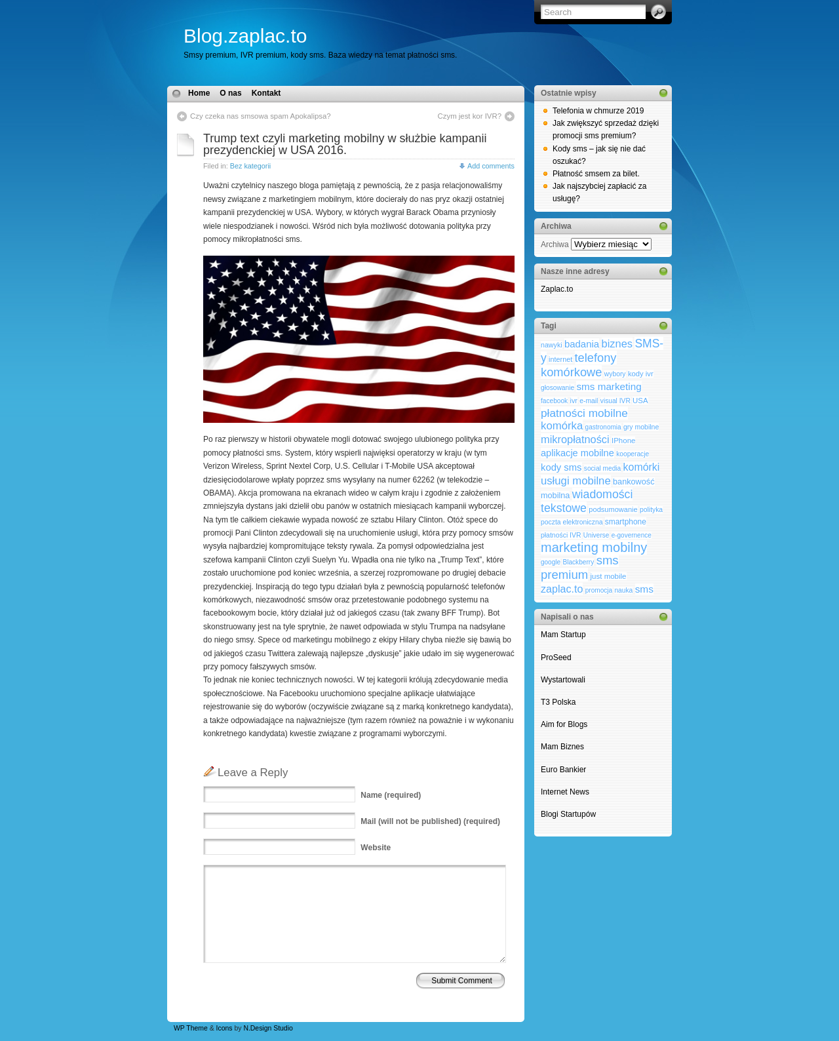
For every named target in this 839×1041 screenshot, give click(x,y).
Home (199, 93)
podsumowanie (613, 509)
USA (640, 400)
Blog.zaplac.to (245, 36)
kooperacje (632, 454)
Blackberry (578, 562)
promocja (598, 590)
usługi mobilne (576, 481)
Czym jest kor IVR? (469, 116)
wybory (615, 374)
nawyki (551, 345)
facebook (554, 400)
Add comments (491, 166)
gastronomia (603, 427)
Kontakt (266, 93)
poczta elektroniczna (571, 522)
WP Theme (191, 1028)
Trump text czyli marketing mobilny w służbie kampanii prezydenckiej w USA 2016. (344, 144)
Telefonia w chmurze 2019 (598, 110)
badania (581, 343)
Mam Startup (563, 634)
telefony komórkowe (579, 365)
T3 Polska (558, 702)
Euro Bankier (563, 769)
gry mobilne (641, 427)
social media (602, 468)
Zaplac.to (557, 289)
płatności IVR (561, 535)
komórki (641, 467)
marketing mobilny (594, 547)
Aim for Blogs (564, 724)
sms (644, 589)
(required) (391, 795)
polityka (651, 509)
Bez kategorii (250, 166)
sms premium (580, 567)
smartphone (625, 521)
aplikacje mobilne (577, 453)
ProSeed (556, 657)
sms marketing (608, 386)
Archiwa (555, 244)
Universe (596, 535)
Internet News (565, 791)
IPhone (623, 440)
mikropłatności (575, 439)
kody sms (561, 467)
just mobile (609, 576)
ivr (573, 400)
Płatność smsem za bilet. (596, 173)
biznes (617, 343)
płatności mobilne (584, 413)
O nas (230, 93)
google (550, 562)
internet (560, 359)
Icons (224, 1028)
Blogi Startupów (568, 814)
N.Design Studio (267, 1028)
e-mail (588, 400)
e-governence (632, 535)
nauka (623, 590)
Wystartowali (564, 679)
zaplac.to (562, 589)
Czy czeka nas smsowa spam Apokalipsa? (260, 116)
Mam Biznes (562, 746)
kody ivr (641, 374)
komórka (562, 426)
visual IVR (615, 400)
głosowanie (557, 387)
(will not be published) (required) (430, 821)
